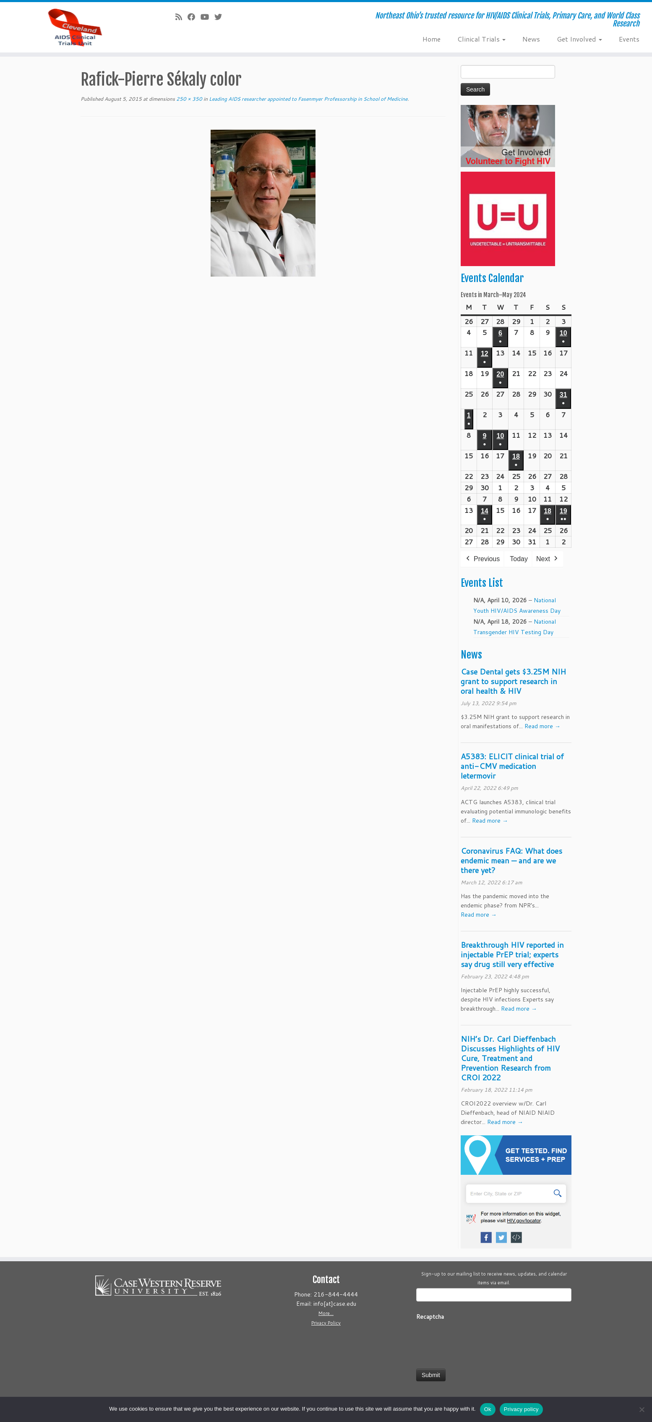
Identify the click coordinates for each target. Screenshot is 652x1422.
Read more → (542, 726)
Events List (482, 583)
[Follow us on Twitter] (220, 16)
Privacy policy (521, 1409)
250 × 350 (188, 98)
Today (519, 558)
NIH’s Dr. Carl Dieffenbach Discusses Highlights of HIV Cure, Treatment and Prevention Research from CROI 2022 (510, 1058)
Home (431, 39)
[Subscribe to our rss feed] (181, 16)
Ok (487, 1409)
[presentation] (480, 1341)
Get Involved (579, 39)
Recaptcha (430, 1316)
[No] (641, 1409)
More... (326, 1313)
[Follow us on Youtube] (207, 16)
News (531, 39)
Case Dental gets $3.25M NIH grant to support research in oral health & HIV (513, 681)
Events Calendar (492, 278)
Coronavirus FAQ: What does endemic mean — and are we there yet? (511, 860)
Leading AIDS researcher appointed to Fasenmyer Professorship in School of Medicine (307, 98)
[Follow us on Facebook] (194, 16)
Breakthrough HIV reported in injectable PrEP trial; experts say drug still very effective (512, 954)
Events (629, 39)
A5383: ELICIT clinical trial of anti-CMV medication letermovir (512, 766)
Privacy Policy (326, 1323)
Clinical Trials (481, 39)
